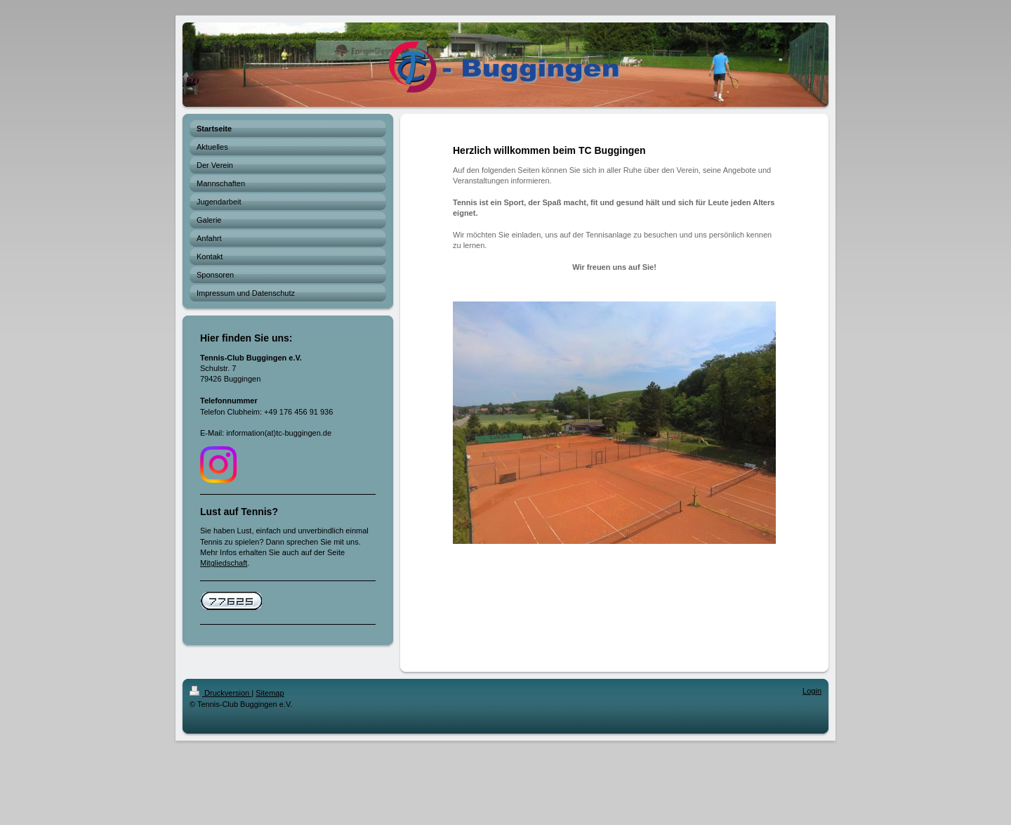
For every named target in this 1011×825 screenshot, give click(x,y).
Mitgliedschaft (223, 563)
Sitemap (270, 693)
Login (811, 691)
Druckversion (220, 693)
